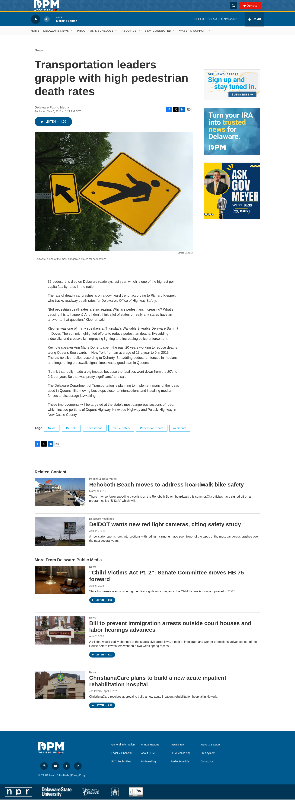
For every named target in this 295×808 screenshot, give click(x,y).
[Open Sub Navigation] (71, 39)
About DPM (148, 761)
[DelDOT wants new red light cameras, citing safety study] (60, 540)
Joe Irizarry (95, 699)
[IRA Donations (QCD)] (232, 140)
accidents (179, 436)
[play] (36, 27)
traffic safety (121, 436)
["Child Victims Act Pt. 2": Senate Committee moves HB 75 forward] (60, 588)
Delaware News (56, 39)
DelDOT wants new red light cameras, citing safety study (165, 533)
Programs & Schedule (95, 39)
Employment (208, 761)
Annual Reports (150, 753)
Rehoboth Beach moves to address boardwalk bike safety (166, 493)
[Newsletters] (232, 93)
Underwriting (148, 770)
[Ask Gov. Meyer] (232, 199)
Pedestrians (95, 436)
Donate (254, 10)
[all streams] (254, 27)
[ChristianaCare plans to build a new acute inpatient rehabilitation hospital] (60, 693)
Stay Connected (158, 39)
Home (35, 39)
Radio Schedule (180, 770)
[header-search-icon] (235, 10)
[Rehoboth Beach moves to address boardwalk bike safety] (60, 500)
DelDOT (71, 436)
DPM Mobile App (180, 761)
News (39, 59)
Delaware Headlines (101, 527)
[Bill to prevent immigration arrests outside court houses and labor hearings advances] (60, 639)
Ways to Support (193, 39)
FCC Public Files (121, 770)
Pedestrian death (151, 436)
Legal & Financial (121, 761)
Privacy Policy (78, 783)
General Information (123, 753)
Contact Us (207, 770)
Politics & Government (103, 487)
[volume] (47, 27)
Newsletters (178, 753)
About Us (129, 39)
